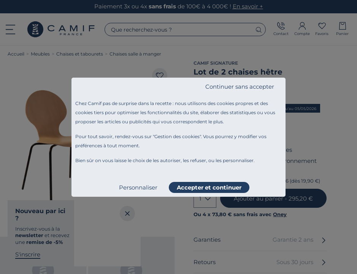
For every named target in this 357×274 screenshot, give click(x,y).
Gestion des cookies (177, 136)
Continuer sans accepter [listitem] (239, 86)
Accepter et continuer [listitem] (209, 187)
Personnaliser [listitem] (138, 187)
